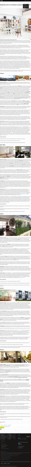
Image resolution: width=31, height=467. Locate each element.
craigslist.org (9, 197)
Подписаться (28, 436)
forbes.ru (6, 451)
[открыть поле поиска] (28, 0)
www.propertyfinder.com (5, 123)
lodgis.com (11, 273)
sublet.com (25, 193)
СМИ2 (2, 463)
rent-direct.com (21, 193)
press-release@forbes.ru (10, 458)
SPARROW (5, 463)
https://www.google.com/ (4, 135)
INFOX (9, 463)
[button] (30, 0)
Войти (25, 0)
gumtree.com (11, 132)
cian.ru (25, 400)
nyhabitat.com (8, 189)
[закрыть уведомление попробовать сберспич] (28, 5)
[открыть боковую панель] (27, 0)
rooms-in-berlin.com (19, 331)
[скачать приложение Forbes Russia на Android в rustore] (20, 444)
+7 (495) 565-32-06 (7, 459)
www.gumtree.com (20, 127)
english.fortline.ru (9, 396)
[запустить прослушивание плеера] (28, 3)
